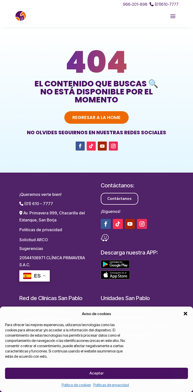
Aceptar (96, 373)
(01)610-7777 (164, 4)
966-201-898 (135, 4)
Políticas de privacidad (111, 385)
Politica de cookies (76, 385)
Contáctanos (119, 198)
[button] (185, 313)
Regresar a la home (96, 117)
